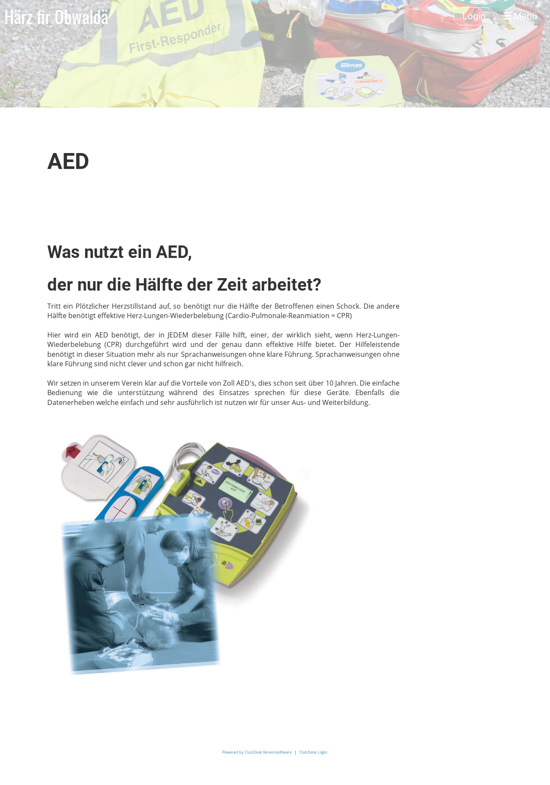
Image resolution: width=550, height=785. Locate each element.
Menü (520, 16)
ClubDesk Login (313, 752)
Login (474, 16)
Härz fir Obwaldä (56, 16)
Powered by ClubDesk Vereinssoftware (257, 752)
